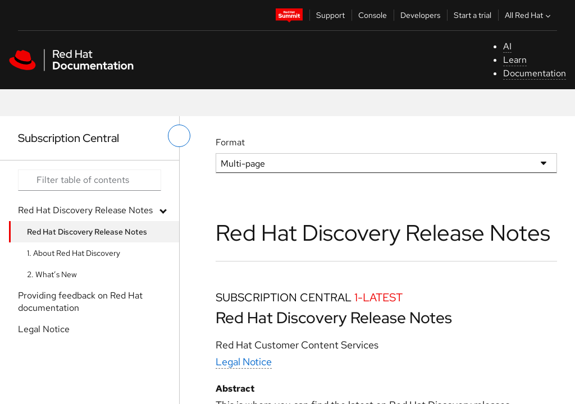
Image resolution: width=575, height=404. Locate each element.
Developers (420, 15)
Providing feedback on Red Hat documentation (80, 302)
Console (372, 15)
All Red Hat (529, 15)
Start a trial (472, 15)
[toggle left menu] (179, 136)
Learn (515, 60)
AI (507, 46)
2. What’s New (52, 274)
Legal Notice (44, 329)
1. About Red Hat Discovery (73, 253)
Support (330, 15)
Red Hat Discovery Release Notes (85, 210)
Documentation (534, 73)
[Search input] (89, 180)
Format (230, 142)
